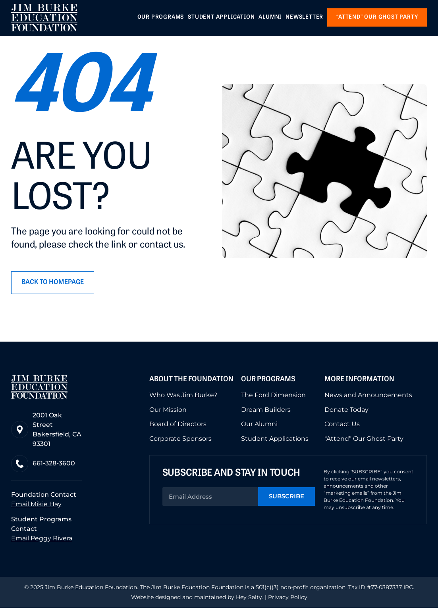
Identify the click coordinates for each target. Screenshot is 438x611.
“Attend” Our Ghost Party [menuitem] (363, 440)
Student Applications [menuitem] (275, 440)
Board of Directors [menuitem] (177, 426)
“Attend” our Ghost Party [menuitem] (377, 18)
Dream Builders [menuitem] (266, 411)
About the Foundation (191, 381)
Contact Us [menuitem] (342, 426)
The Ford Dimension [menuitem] (273, 397)
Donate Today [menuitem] (346, 411)
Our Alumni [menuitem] (259, 426)
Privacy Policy (287, 600)
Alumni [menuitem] (270, 18)
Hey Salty (248, 600)
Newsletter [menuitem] (304, 18)
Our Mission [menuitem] (168, 411)
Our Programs (268, 381)
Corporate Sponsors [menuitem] (180, 440)
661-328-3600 (55, 466)
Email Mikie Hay (36, 507)
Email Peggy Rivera (41, 541)
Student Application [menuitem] (221, 18)
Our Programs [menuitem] (160, 18)
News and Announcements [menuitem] (368, 397)
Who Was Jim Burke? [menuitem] (183, 397)
